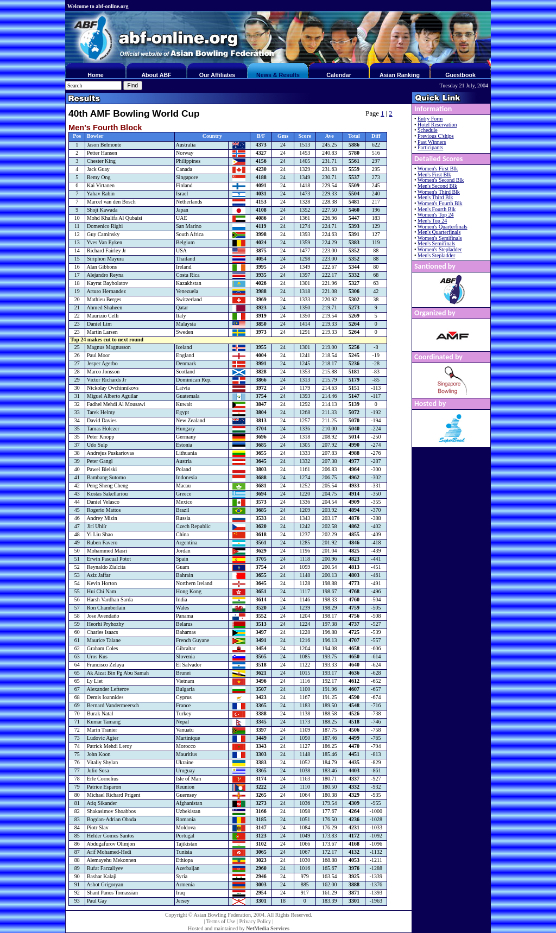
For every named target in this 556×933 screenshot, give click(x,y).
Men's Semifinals (436, 243)
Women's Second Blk (441, 180)
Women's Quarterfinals (442, 227)
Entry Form (430, 119)
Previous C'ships (436, 136)
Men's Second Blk (437, 186)
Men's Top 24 (432, 221)
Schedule (428, 130)
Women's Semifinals (440, 238)
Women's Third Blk (439, 192)
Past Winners (432, 142)
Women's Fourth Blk (440, 203)
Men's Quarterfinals (439, 232)
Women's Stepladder (440, 249)
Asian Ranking (400, 75)
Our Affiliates (217, 75)
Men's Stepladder (436, 255)
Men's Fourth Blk (437, 209)
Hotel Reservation (437, 125)
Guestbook (460, 75)
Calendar (338, 75)
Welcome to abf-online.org (97, 6)
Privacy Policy (255, 921)
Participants (430, 147)
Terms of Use (221, 921)
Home (95, 75)
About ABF (156, 75)
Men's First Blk (434, 174)
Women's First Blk (438, 169)
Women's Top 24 (436, 215)
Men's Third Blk (435, 197)
